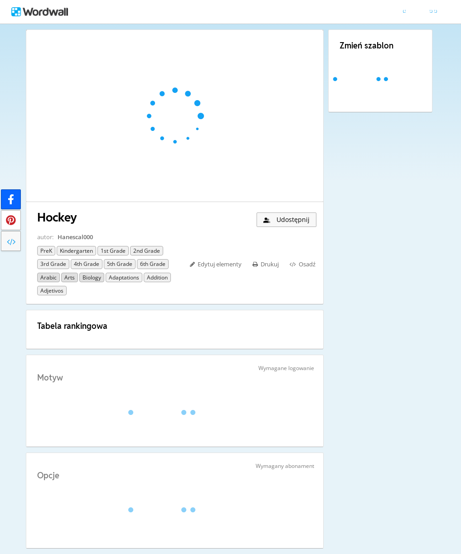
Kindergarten (76, 251)
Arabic (48, 277)
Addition (157, 277)
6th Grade (152, 264)
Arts (69, 277)
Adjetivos (51, 290)
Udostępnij (286, 219)
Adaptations (124, 277)
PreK (46, 251)
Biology (91, 277)
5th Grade (119, 264)
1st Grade (113, 251)
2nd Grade (146, 251)
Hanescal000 (75, 237)
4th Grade (86, 264)
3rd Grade (53, 264)
